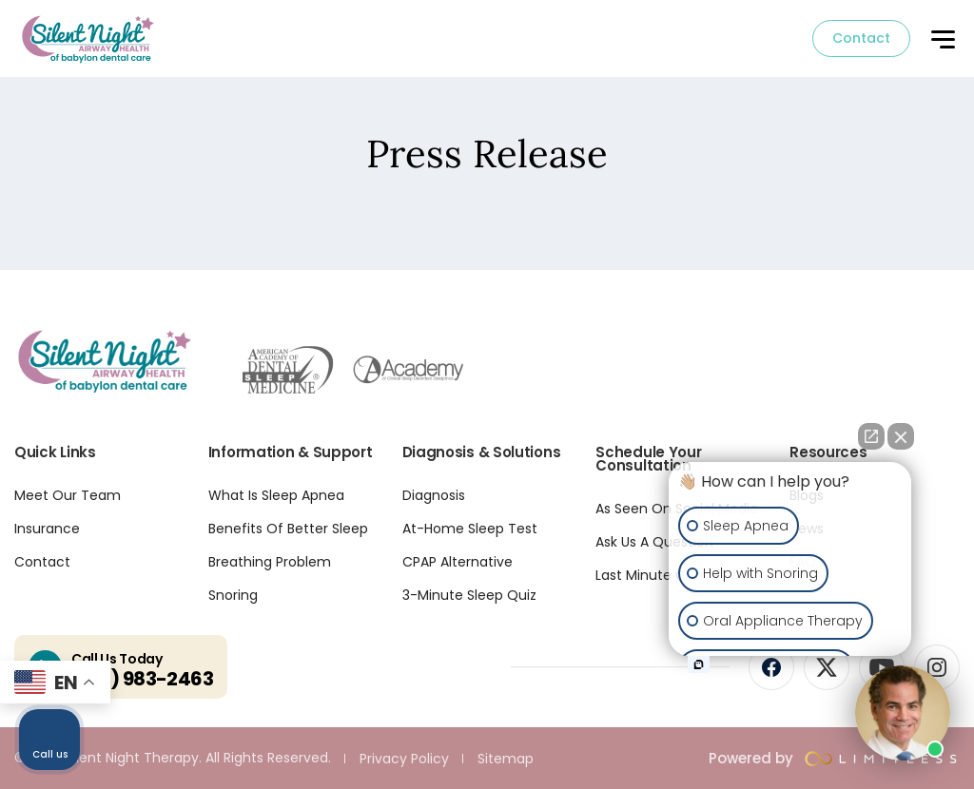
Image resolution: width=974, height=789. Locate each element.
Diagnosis (433, 495)
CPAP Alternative (457, 561)
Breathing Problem (269, 561)
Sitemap (505, 758)
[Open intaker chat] (699, 664)
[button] (942, 40)
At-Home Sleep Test (469, 528)
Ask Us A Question (654, 541)
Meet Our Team (67, 495)
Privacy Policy (404, 758)
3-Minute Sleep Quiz (469, 595)
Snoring (233, 595)
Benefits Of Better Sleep (288, 528)
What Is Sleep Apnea (276, 495)
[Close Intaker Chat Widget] (900, 436)
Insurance (47, 528)
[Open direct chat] (871, 436)
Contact (861, 38)
